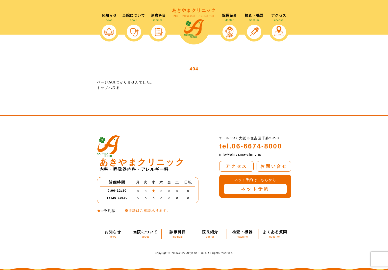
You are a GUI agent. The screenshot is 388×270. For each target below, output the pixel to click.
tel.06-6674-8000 (248, 145)
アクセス (236, 164)
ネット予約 (255, 186)
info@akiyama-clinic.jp (240, 153)
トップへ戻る (108, 88)
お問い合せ (274, 164)
